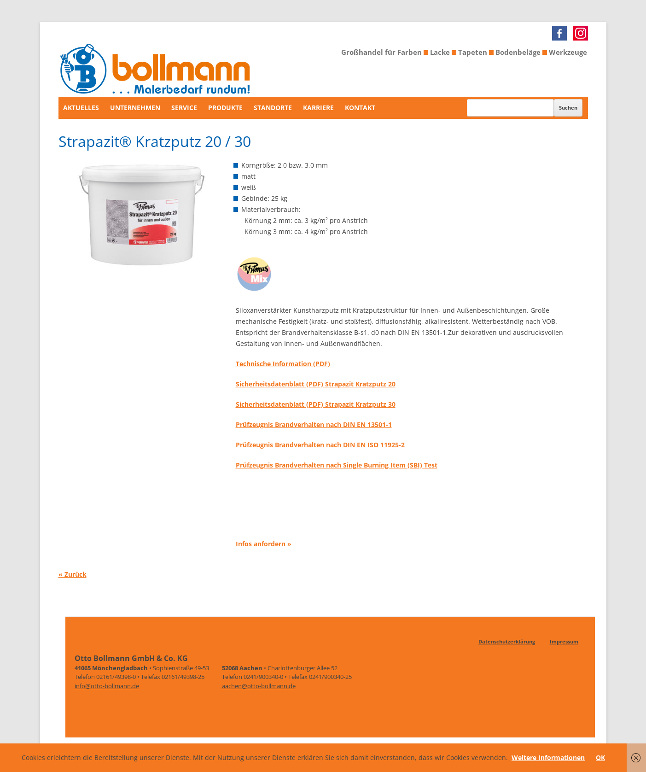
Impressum (564, 641)
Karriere (318, 107)
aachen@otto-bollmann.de (259, 686)
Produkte (225, 107)
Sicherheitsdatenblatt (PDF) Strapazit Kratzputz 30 (316, 404)
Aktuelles (81, 107)
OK (600, 757)
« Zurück (72, 574)
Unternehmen (135, 107)
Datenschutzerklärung (506, 641)
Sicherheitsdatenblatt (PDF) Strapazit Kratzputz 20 (316, 384)
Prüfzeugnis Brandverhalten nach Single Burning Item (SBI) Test (336, 465)
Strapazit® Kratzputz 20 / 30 (154, 141)
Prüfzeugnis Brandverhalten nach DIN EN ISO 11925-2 (320, 444)
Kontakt (360, 107)
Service (184, 107)
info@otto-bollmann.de (107, 686)
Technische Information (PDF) (283, 363)
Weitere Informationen (548, 757)
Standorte (273, 107)
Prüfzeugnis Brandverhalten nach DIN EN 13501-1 (314, 424)
